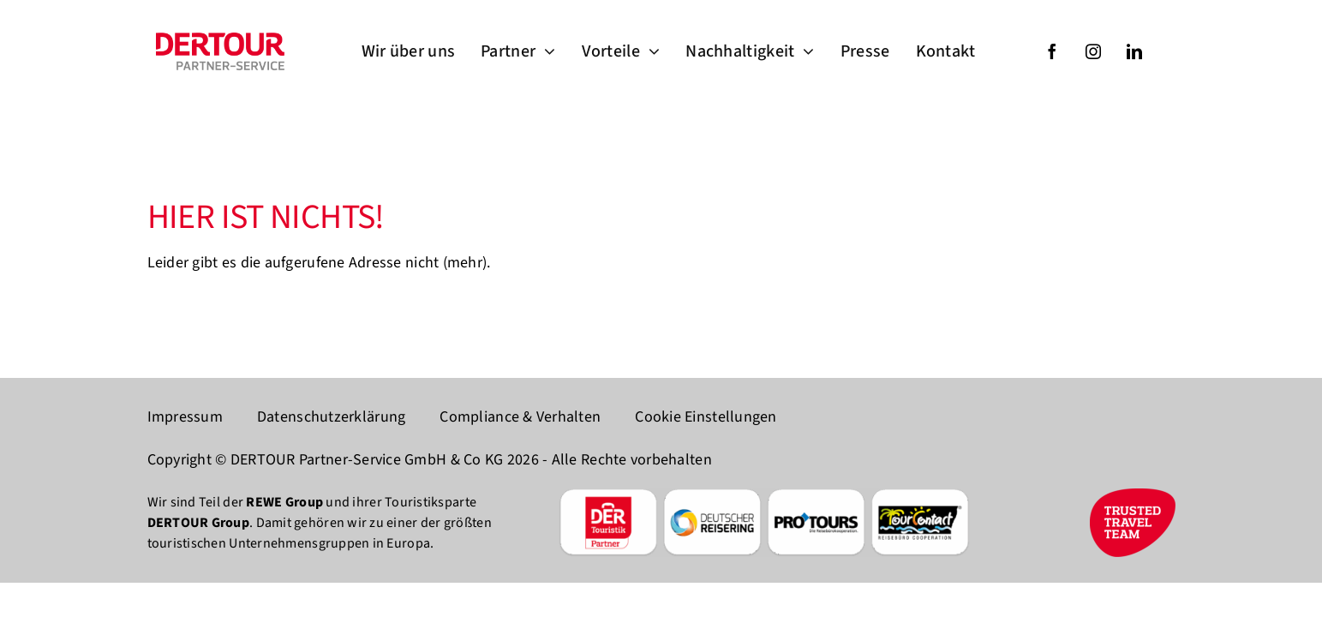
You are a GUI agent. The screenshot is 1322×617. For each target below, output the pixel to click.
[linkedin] (1134, 51)
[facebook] (1052, 51)
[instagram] (1093, 51)
